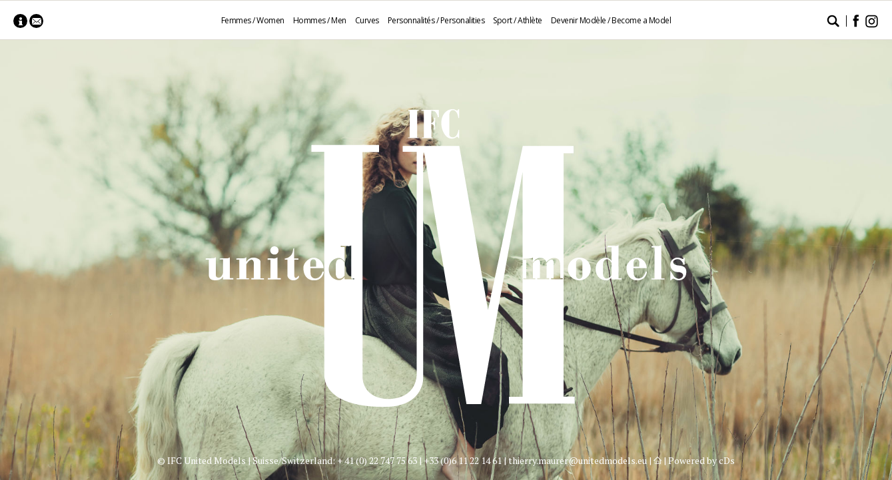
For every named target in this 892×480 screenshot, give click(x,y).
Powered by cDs (701, 460)
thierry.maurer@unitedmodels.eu (577, 460)
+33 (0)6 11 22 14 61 (463, 460)
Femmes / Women (252, 20)
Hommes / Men (319, 20)
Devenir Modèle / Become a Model (611, 20)
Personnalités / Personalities (436, 20)
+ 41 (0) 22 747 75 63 (377, 460)
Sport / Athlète (517, 20)
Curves (367, 20)
